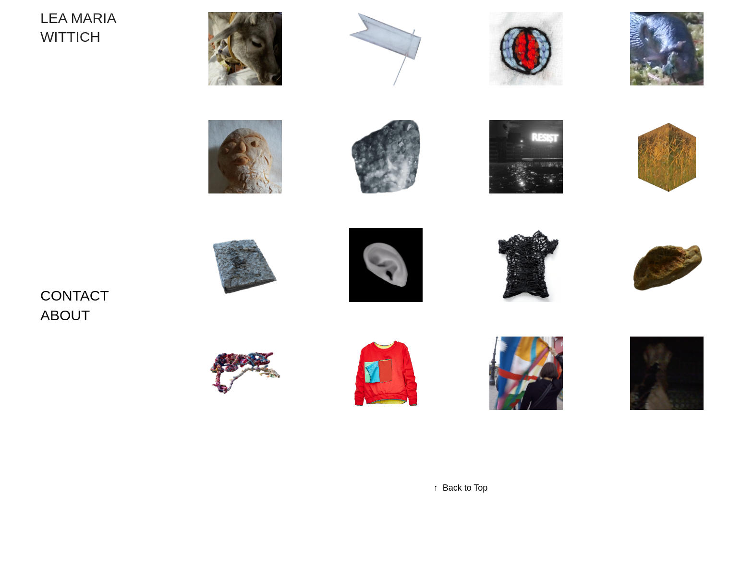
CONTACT (74, 295)
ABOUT (65, 315)
